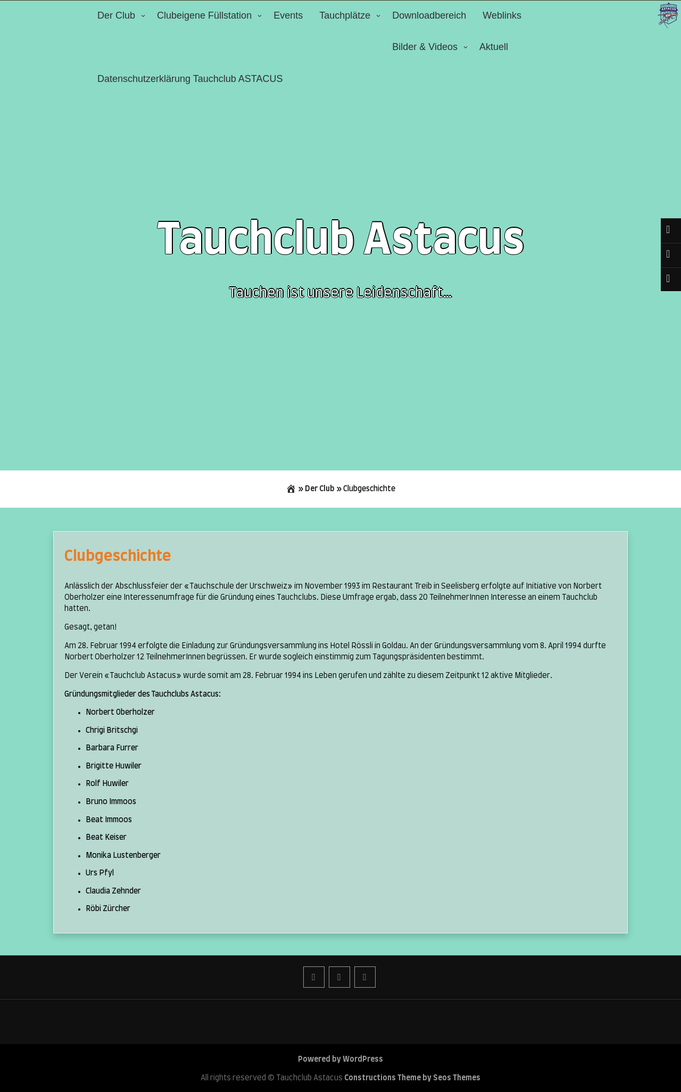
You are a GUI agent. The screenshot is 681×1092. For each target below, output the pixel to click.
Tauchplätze (344, 15)
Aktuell (493, 47)
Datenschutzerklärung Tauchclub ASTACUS (190, 78)
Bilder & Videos (425, 47)
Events (288, 15)
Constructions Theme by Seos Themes (412, 1078)
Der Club (116, 15)
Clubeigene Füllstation (204, 15)
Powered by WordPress (340, 1059)
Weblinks (502, 15)
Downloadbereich (429, 15)
